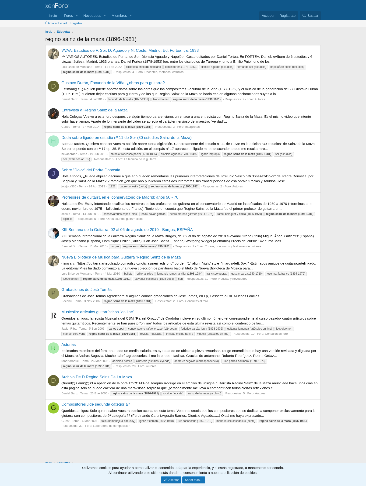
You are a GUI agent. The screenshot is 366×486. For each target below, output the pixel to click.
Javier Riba (69, 328)
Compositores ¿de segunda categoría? (95, 404)
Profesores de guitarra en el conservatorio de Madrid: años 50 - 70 (119, 197)
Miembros (119, 15)
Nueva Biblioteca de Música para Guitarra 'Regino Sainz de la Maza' (121, 257)
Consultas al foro (196, 301)
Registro (76, 23)
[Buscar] (310, 15)
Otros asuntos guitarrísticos (124, 219)
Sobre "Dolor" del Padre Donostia (90, 170)
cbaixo (65, 214)
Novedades (92, 15)
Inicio (53, 15)
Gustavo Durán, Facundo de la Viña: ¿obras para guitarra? (113, 83)
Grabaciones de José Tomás (86, 289)
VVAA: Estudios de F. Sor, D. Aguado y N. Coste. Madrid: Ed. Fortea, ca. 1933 (130, 50)
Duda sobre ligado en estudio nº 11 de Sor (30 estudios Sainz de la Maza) (126, 137)
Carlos (65, 126)
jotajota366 (68, 186)
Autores (259, 99)
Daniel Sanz (69, 99)
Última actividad (56, 23)
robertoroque (70, 361)
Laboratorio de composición (111, 425)
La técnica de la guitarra (140, 159)
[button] (76, 15)
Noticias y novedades (232, 278)
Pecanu (66, 301)
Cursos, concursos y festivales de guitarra (233, 246)
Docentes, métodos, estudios (164, 72)
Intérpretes (192, 126)
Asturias (68, 344)
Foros (68, 15)
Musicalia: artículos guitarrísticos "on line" (97, 312)
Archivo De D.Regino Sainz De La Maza (96, 377)
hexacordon (69, 154)
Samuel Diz (69, 246)
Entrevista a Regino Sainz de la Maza (94, 110)
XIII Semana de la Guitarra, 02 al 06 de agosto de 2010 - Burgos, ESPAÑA (127, 229)
